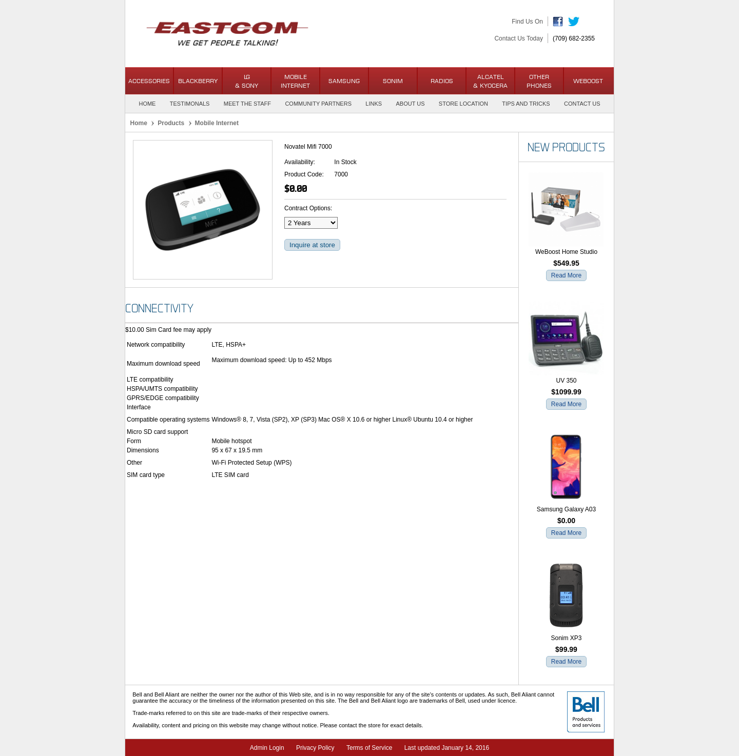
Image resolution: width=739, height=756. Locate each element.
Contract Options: (308, 208)
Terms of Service (369, 747)
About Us (410, 104)
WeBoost (588, 80)
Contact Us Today (518, 38)
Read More (566, 275)
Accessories (149, 80)
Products (171, 123)
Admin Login (267, 747)
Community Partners (318, 104)
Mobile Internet (295, 81)
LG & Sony (246, 81)
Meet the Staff (247, 104)
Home (147, 104)
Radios (442, 80)
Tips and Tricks (526, 104)
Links (373, 104)
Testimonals (190, 104)
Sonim (393, 80)
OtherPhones (539, 81)
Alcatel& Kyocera (490, 81)
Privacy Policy (315, 747)
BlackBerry (198, 80)
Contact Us (582, 104)
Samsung (344, 80)
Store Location (463, 104)
